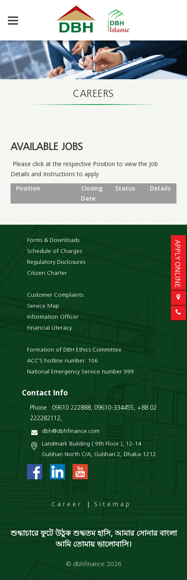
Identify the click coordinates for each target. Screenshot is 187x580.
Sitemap (112, 504)
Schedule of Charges (54, 251)
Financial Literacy (49, 328)
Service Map (43, 306)
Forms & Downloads (53, 240)
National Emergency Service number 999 (80, 372)
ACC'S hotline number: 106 (62, 361)
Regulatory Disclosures (56, 262)
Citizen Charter (47, 273)
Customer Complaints (55, 295)
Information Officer (53, 317)
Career (66, 504)
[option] (93, 59)
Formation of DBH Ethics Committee (74, 350)
